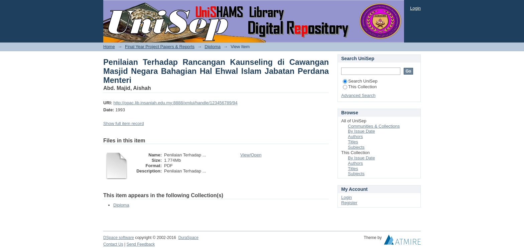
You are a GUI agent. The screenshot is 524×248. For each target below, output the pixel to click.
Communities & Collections (374, 126)
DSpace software (118, 237)
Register (349, 202)
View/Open (250, 154)
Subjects (356, 147)
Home (109, 46)
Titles (353, 141)
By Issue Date (361, 131)
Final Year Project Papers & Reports (159, 46)
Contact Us (113, 244)
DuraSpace (188, 237)
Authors (355, 136)
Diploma (213, 46)
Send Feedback (141, 244)
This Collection (360, 86)
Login (415, 8)
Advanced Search (358, 95)
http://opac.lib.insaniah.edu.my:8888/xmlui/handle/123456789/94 (175, 102)
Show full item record (123, 123)
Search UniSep (360, 81)
